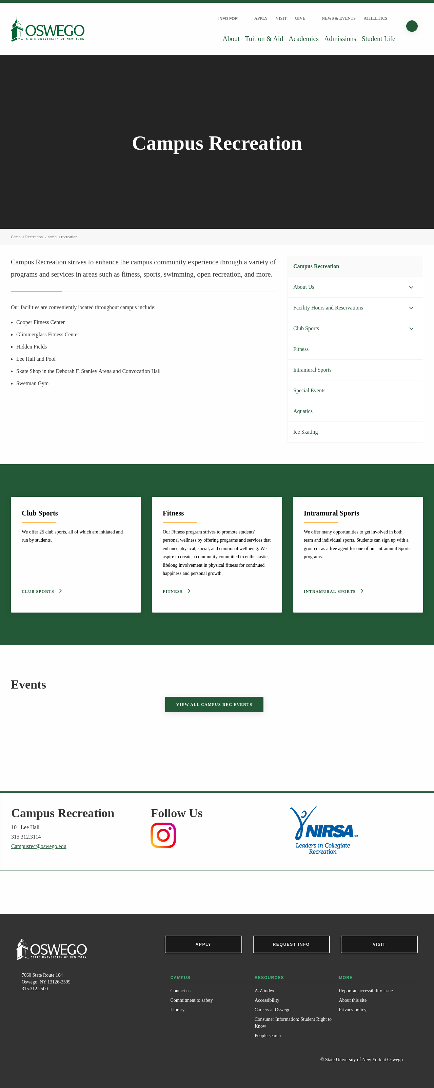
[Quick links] (395, 18)
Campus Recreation (316, 266)
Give (300, 18)
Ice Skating (305, 432)
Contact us (180, 990)
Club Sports (306, 328)
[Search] (412, 26)
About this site (353, 1000)
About (231, 38)
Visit (281, 18)
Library (177, 1009)
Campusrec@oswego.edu (38, 846)
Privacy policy (352, 1009)
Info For (228, 18)
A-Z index (264, 990)
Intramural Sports (312, 370)
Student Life (378, 38)
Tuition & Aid (264, 38)
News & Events (339, 18)
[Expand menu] (411, 287)
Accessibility (267, 1000)
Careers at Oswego (273, 1009)
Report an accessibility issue (366, 990)
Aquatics (303, 411)
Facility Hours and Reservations (328, 308)
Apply (261, 18)
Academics (304, 38)
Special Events (309, 390)
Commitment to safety (191, 1000)
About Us (303, 287)
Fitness (301, 349)
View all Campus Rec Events (214, 704)
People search (268, 1035)
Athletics (375, 18)
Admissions (340, 38)
